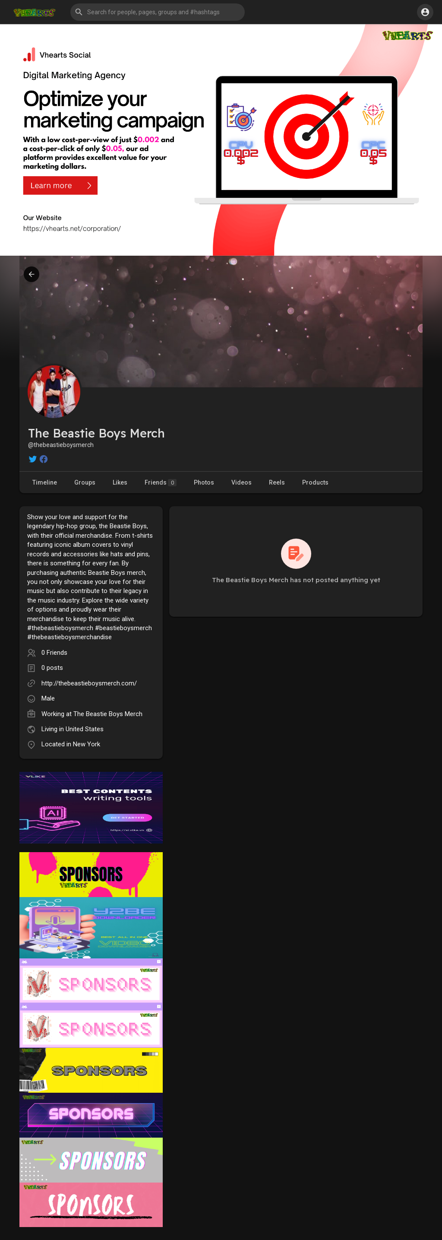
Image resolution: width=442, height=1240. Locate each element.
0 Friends (54, 652)
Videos (241, 482)
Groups (84, 482)
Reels (277, 482)
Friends (161, 482)
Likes (120, 482)
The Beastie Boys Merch (107, 714)
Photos (204, 482)
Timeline (44, 482)
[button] (157, 12)
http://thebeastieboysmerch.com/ (89, 683)
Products (315, 482)
